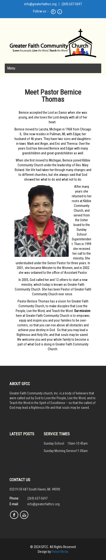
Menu (11, 68)
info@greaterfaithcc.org (40, 4)
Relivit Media (60, 552)
